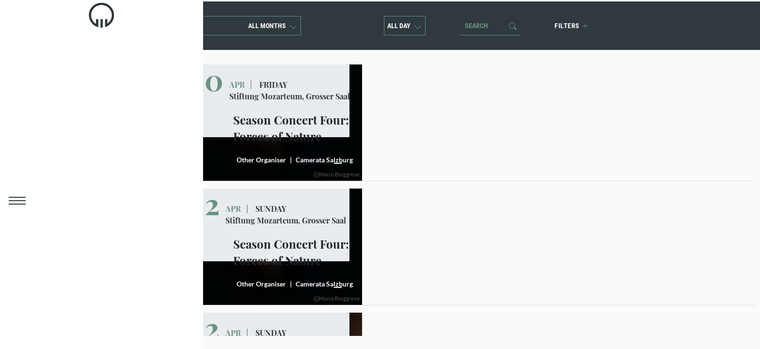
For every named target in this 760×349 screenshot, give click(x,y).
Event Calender (73, 136)
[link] (17, 26)
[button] (17, 201)
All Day (403, 24)
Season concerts (76, 96)
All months (271, 24)
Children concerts (79, 116)
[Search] (486, 24)
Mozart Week (69, 76)
